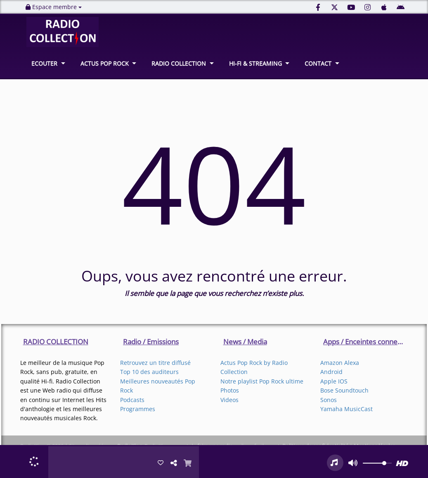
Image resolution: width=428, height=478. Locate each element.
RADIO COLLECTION (178, 63)
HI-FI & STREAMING (255, 63)
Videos (229, 400)
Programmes (137, 409)
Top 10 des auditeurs (149, 372)
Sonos (328, 400)
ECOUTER (44, 63)
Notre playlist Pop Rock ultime (261, 381)
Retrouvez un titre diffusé (155, 363)
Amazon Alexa (339, 363)
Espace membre (54, 7)
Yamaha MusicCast (346, 409)
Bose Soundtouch (344, 390)
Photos (229, 390)
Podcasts (132, 400)
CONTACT (318, 63)
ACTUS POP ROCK (104, 63)
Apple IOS (334, 381)
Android (331, 372)
